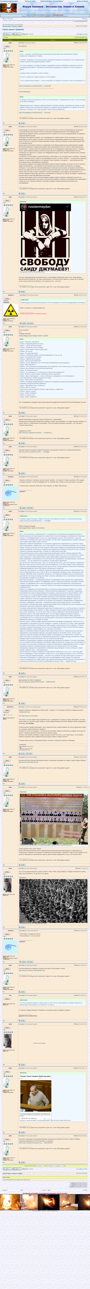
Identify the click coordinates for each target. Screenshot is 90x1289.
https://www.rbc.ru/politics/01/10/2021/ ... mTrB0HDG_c (35, 432)
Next (86, 34)
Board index (7, 26)
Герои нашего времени (13, 29)
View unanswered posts (8, 24)
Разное (14, 26)
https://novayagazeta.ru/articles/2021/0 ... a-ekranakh (35, 86)
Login (5, 18)
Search (85, 18)
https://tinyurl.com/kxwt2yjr (30, 716)
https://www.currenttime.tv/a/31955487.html (32, 970)
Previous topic (78, 37)
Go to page (79, 34)
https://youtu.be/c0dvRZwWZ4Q (28, 762)
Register (10, 18)
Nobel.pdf (24, 748)
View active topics (19, 24)
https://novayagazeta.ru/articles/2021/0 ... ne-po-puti (34, 112)
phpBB (38, 1210)
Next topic (84, 37)
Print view (5, 37)
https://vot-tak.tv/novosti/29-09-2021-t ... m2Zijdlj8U (34, 452)
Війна (20, 26)
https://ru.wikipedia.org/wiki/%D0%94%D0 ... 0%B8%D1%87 (37, 682)
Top (4, 123)
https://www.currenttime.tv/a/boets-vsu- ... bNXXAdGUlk (35, 1143)
